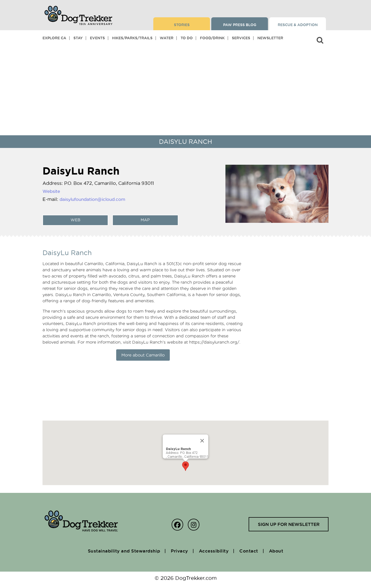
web (75, 220)
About (281, 550)
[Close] (202, 441)
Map (144, 220)
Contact (252, 550)
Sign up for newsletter (287, 524)
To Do (187, 38)
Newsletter (270, 38)
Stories (182, 25)
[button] (185, 466)
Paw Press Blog (239, 25)
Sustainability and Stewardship (120, 550)
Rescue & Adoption (298, 25)
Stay (78, 38)
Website (52, 191)
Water (166, 38)
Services (241, 38)
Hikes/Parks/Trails (132, 38)
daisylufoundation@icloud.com (95, 199)
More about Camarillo (143, 355)
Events (97, 38)
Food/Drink (212, 38)
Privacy (179, 550)
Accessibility (215, 550)
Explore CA (54, 38)
